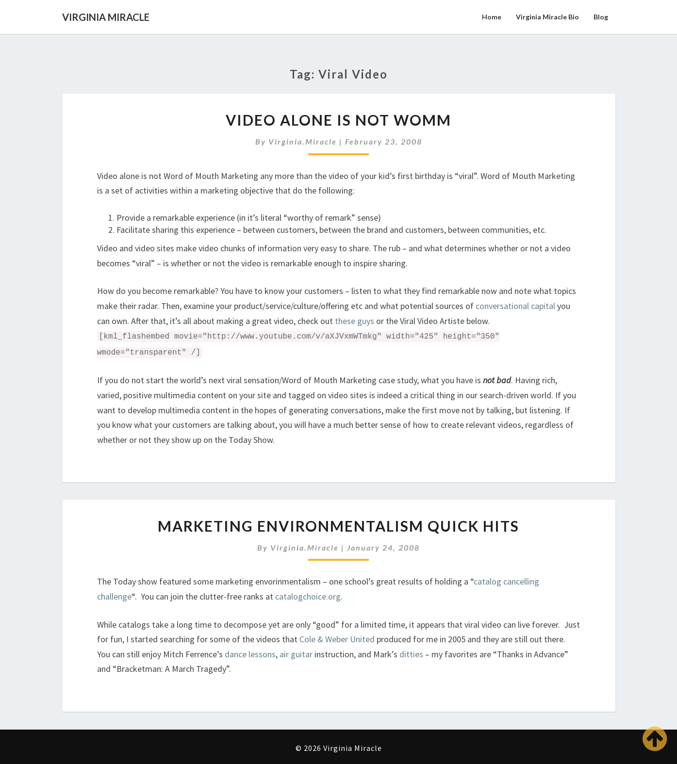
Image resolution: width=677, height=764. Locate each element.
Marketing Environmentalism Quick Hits (338, 526)
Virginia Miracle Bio (547, 17)
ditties (411, 654)
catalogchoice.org (308, 596)
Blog (601, 17)
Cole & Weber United (337, 639)
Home (491, 17)
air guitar (297, 654)
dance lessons (250, 654)
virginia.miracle (302, 141)
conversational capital (515, 305)
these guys (354, 320)
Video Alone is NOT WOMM (338, 120)
